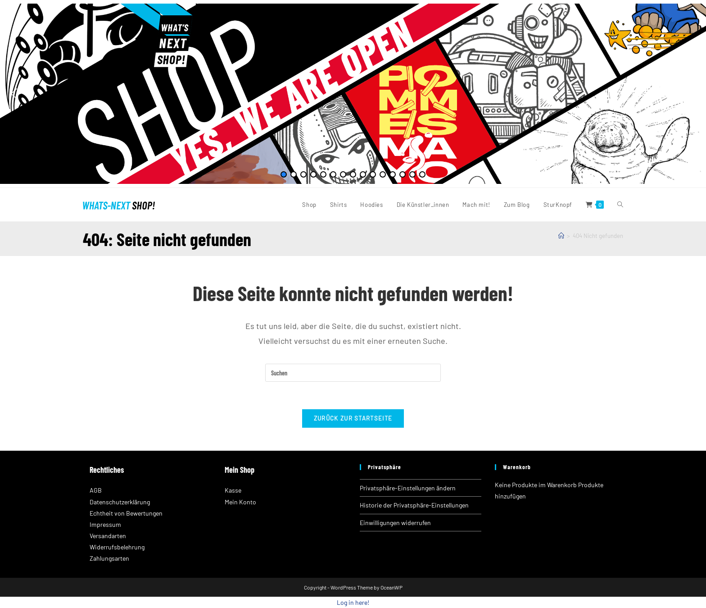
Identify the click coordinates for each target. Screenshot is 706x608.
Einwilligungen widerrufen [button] (395, 522)
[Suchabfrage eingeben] (353, 373)
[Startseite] (561, 235)
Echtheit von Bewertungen (126, 513)
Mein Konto (240, 502)
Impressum (105, 524)
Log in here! (353, 602)
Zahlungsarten (109, 558)
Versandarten (108, 535)
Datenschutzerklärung (120, 502)
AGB (96, 490)
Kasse (233, 490)
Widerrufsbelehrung (117, 547)
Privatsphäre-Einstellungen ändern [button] (408, 488)
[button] (14, 94)
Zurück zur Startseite (353, 418)
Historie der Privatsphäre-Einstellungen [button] (414, 505)
